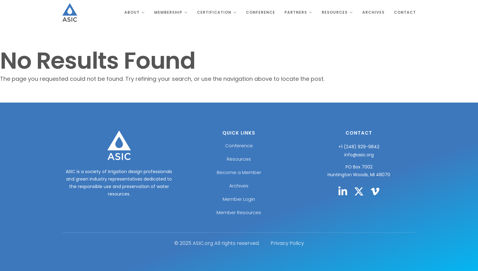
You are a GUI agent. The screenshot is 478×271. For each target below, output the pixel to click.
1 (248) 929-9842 (360, 147)
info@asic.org (359, 155)
